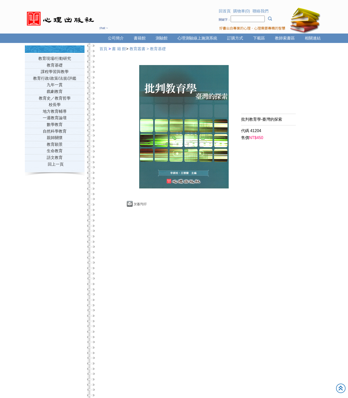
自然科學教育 (55, 131)
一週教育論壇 (55, 118)
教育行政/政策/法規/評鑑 (54, 78)
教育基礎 (55, 65)
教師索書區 (285, 38)
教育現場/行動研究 (54, 58)
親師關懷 (55, 138)
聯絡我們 (260, 11)
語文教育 (55, 157)
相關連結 (313, 38)
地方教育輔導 (55, 111)
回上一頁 (56, 164)
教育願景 (55, 144)
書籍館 (140, 38)
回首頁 (225, 11)
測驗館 (162, 38)
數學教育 (55, 124)
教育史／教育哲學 (55, 98)
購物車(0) (241, 11)
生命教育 (55, 151)
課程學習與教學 (55, 72)
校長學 (55, 105)
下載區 (259, 38)
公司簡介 (116, 38)
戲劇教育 (55, 91)
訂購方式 (235, 38)
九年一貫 (55, 85)
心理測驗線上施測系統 (197, 38)
